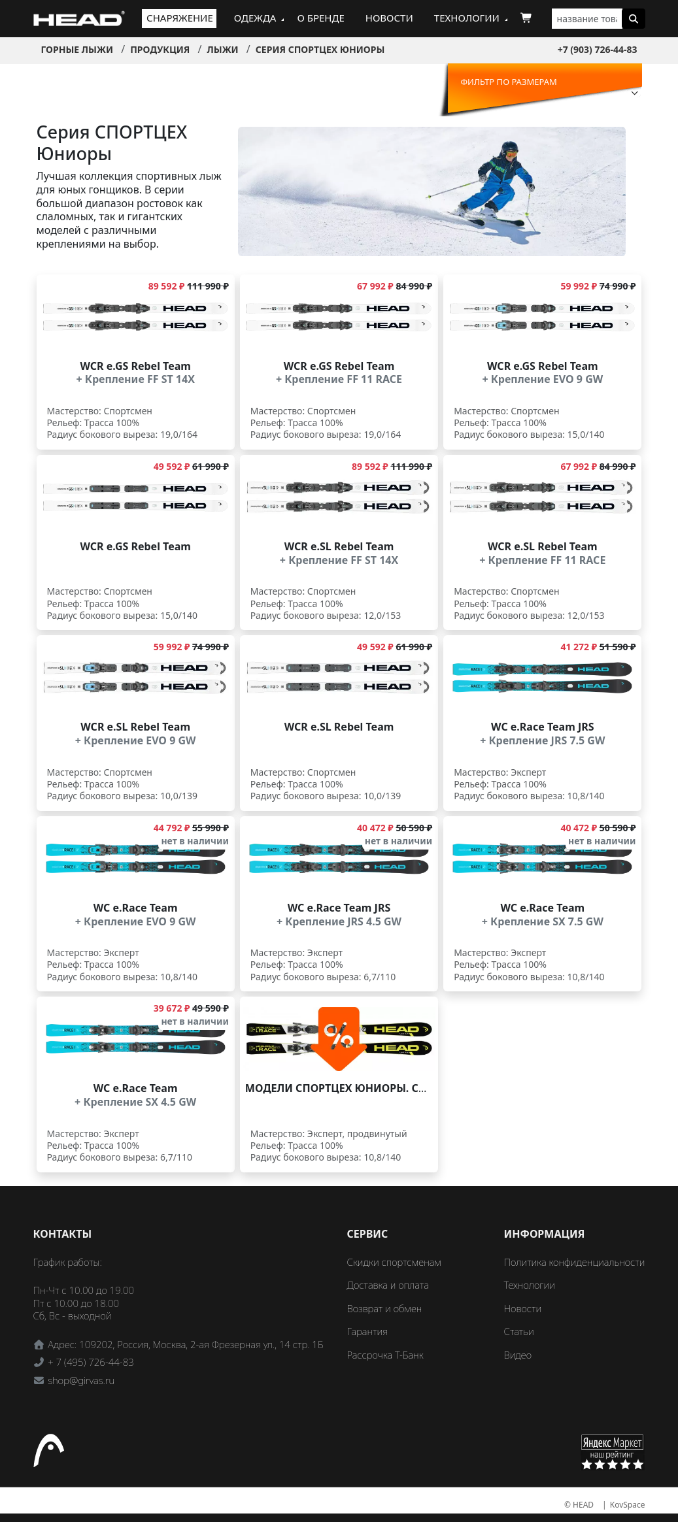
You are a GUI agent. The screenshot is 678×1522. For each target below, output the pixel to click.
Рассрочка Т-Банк (385, 1354)
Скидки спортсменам (394, 1261)
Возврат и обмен (384, 1308)
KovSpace (627, 1504)
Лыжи (222, 49)
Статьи (519, 1331)
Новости (389, 17)
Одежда (255, 17)
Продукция (160, 49)
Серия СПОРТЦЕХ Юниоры (320, 49)
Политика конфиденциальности (574, 1261)
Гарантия (367, 1331)
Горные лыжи (77, 49)
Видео (518, 1354)
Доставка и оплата (388, 1284)
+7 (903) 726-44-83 (597, 49)
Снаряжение (179, 17)
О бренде (320, 17)
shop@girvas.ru (81, 1380)
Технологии (467, 17)
